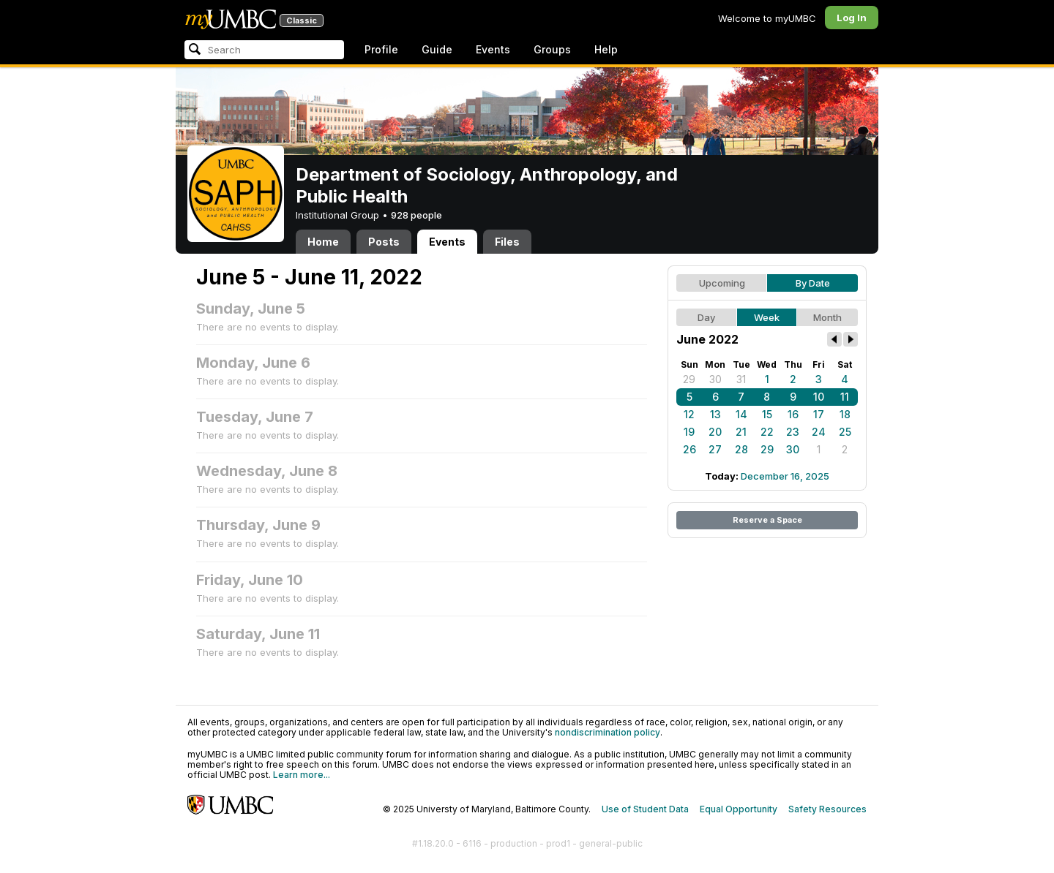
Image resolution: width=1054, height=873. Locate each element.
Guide (437, 49)
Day (706, 317)
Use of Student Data (645, 809)
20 (715, 432)
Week (767, 317)
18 (845, 414)
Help (606, 49)
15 (767, 414)
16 (793, 414)
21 (741, 432)
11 (844, 396)
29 (689, 379)
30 (715, 379)
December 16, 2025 (785, 476)
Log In (852, 17)
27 (715, 449)
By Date (813, 283)
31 (741, 379)
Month (827, 317)
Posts (384, 241)
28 (741, 449)
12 (689, 414)
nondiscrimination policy (607, 732)
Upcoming (722, 283)
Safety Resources (827, 809)
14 (741, 414)
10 (818, 396)
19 (689, 432)
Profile (381, 49)
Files (507, 241)
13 (715, 414)
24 (819, 432)
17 (818, 414)
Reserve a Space (767, 520)
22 (767, 432)
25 (845, 432)
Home (323, 241)
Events (493, 49)
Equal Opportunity (738, 809)
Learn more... (301, 774)
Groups (552, 49)
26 (689, 449)
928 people (416, 215)
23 (792, 432)
